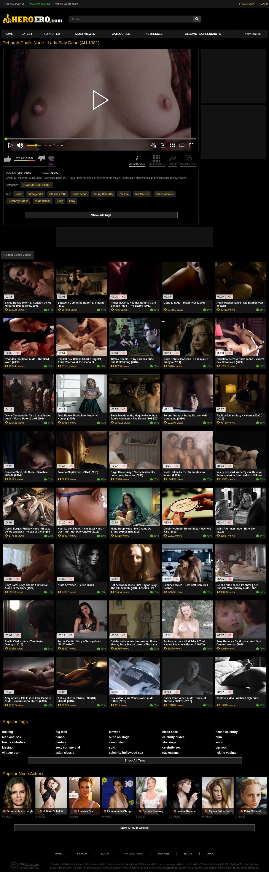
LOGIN (264, 3)
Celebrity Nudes (18, 201)
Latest (27, 33)
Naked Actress (165, 194)
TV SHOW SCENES (14, 3)
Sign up (82, 853)
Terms (188, 853)
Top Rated (52, 33)
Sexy (60, 201)
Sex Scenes (142, 194)
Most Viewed (85, 33)
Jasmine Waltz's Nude (66, 3)
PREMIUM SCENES (39, 3)
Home (9, 33)
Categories (121, 33)
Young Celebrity (103, 194)
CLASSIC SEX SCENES (37, 185)
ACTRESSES (153, 33)
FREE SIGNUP (247, 3)
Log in (105, 853)
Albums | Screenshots (203, 33)
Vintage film (35, 194)
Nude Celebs (43, 201)
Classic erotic (57, 194)
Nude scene (80, 194)
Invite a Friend (133, 853)
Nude (19, 194)
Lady (72, 201)
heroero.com (32, 864)
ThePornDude (252, 33)
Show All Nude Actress (134, 827)
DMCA (210, 853)
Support (163, 853)
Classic (124, 194)
